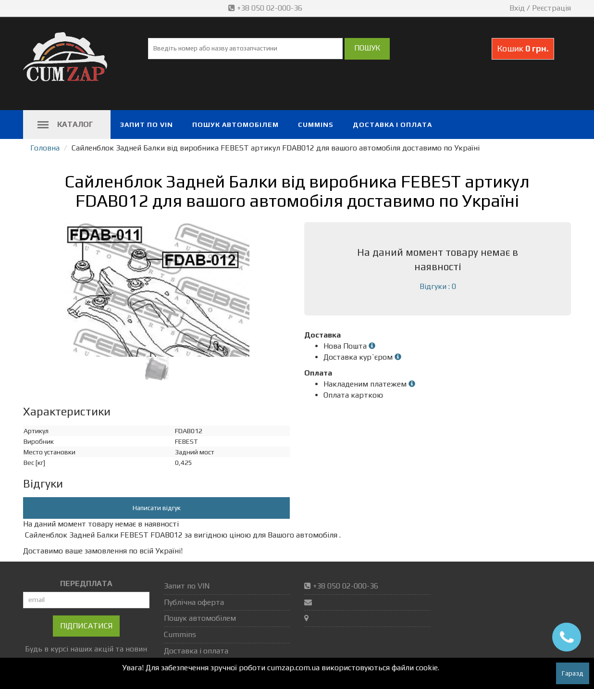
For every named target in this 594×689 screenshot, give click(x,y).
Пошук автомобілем (235, 124)
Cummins (316, 124)
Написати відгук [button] (157, 508)
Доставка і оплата (392, 124)
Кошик (523, 48)
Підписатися (86, 625)
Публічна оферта (194, 602)
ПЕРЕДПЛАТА (86, 583)
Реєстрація (551, 8)
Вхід (517, 8)
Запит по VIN (146, 124)
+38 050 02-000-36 (266, 8)
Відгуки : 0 (438, 286)
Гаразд (572, 673)
